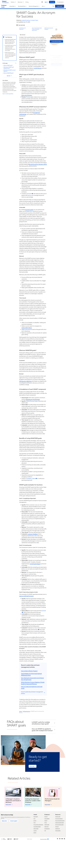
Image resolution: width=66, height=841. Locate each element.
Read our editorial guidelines (8, 93)
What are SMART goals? (8, 65)
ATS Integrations (47, 828)
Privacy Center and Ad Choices (38, 824)
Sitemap (35, 832)
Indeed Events (57, 828)
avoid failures (37, 68)
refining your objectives (25, 381)
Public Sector (46, 826)
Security (35, 820)
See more (9, 75)
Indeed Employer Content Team (30, 20)
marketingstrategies (35, 563)
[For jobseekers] (60, 2)
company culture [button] (31, 478)
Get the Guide (56, 64)
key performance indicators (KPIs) (38, 164)
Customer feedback (32, 534)
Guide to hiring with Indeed (59, 822)
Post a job (45, 816)
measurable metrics (27, 327)
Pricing (26, 2)
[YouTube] (62, 839)
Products (45, 820)
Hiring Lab (57, 826)
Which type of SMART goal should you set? (9, 68)
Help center (4, 820)
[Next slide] (56, 29)
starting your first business (33, 399)
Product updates (57, 830)
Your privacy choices (44, 839)
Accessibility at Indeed (37, 826)
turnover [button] (29, 193)
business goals (29, 209)
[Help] (42, 2)
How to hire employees (59, 818)
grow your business (27, 95)
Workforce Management (34, 6)
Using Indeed (12, 6)
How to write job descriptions (59, 820)
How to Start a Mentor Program (29, 671)
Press (34, 818)
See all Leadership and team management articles (33, 692)
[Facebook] (57, 839)
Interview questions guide (59, 824)
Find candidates (46, 818)
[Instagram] (64, 839)
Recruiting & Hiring (22, 6)
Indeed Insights (46, 824)
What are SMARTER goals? (9, 73)
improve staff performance (26, 596)
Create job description (56, 41)
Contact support (13, 820)
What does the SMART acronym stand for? (10, 71)
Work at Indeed (36, 828)
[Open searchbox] (53, 6)
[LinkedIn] (59, 839)
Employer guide (57, 816)
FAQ (45, 830)
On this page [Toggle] (10, 63)
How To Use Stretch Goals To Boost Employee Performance (37, 29)
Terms (35, 822)
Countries (35, 830)
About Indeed (36, 816)
